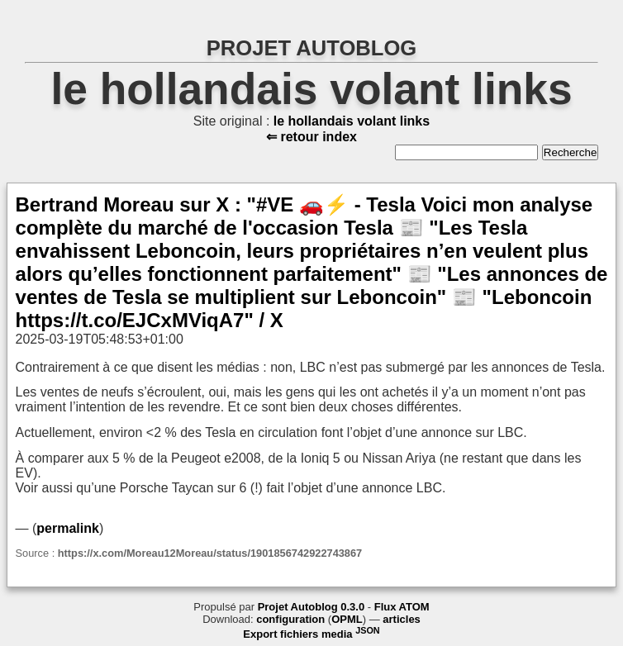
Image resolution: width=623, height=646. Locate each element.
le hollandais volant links (311, 88)
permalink (67, 528)
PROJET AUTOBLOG (312, 47)
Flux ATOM (402, 607)
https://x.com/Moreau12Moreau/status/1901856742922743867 (210, 553)
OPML (347, 619)
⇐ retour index (311, 137)
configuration (290, 619)
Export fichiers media (311, 634)
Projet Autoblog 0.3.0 (311, 607)
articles (402, 619)
